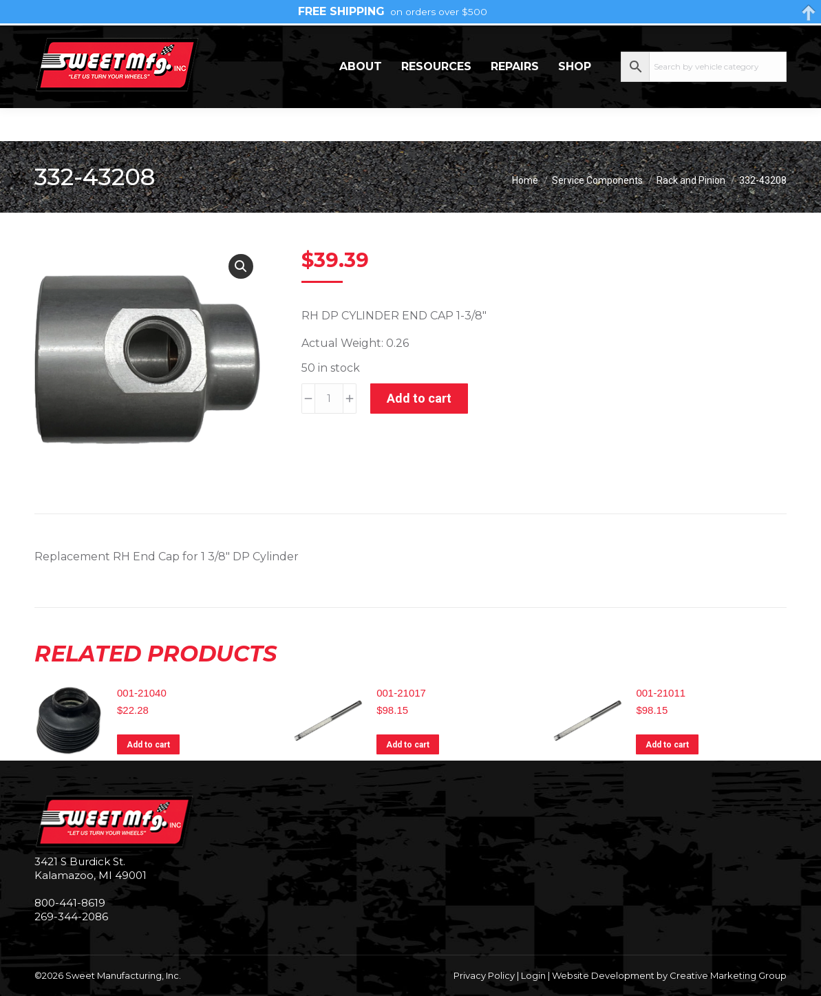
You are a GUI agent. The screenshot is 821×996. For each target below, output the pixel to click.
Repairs (515, 99)
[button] (240, 266)
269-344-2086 (76, 41)
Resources (436, 99)
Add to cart (419, 398)
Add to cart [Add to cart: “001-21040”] (148, 745)
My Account (731, 41)
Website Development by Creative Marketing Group (669, 975)
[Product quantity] (329, 398)
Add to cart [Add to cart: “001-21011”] (667, 745)
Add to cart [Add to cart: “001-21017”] (407, 745)
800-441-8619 (69, 902)
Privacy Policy (484, 975)
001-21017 (401, 693)
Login (533, 975)
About (360, 99)
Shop (574, 99)
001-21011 (660, 693)
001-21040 (142, 693)
